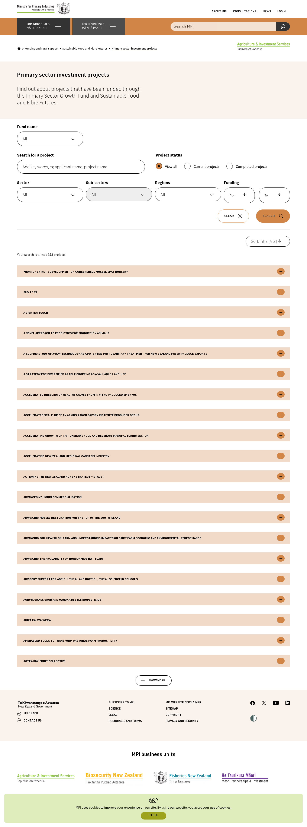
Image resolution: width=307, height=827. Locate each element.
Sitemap (172, 712)
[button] (43, 29)
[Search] (283, 30)
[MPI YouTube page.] (276, 707)
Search (269, 219)
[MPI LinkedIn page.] (287, 707)
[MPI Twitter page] (264, 707)
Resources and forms (125, 724)
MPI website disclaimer (183, 706)
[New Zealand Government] (38, 708)
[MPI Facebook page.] (252, 707)
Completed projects (247, 169)
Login (281, 13)
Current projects (202, 169)
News (267, 13)
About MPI (219, 13)
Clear (229, 219)
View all (166, 169)
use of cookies (220, 807)
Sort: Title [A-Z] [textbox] (264, 244)
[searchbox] (112, 199)
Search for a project (35, 158)
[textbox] (46, 142)
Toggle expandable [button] (281, 275)
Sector (23, 185)
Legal (113, 718)
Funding (231, 185)
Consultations (244, 13)
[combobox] (50, 142)
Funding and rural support (41, 52)
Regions (162, 185)
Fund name (27, 129)
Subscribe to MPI (121, 706)
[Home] (19, 52)
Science (115, 712)
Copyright (173, 718)
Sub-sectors (97, 185)
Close (153, 815)
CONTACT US (33, 724)
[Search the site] (230, 30)
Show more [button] (157, 684)
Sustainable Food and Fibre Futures (84, 52)
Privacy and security (182, 724)
